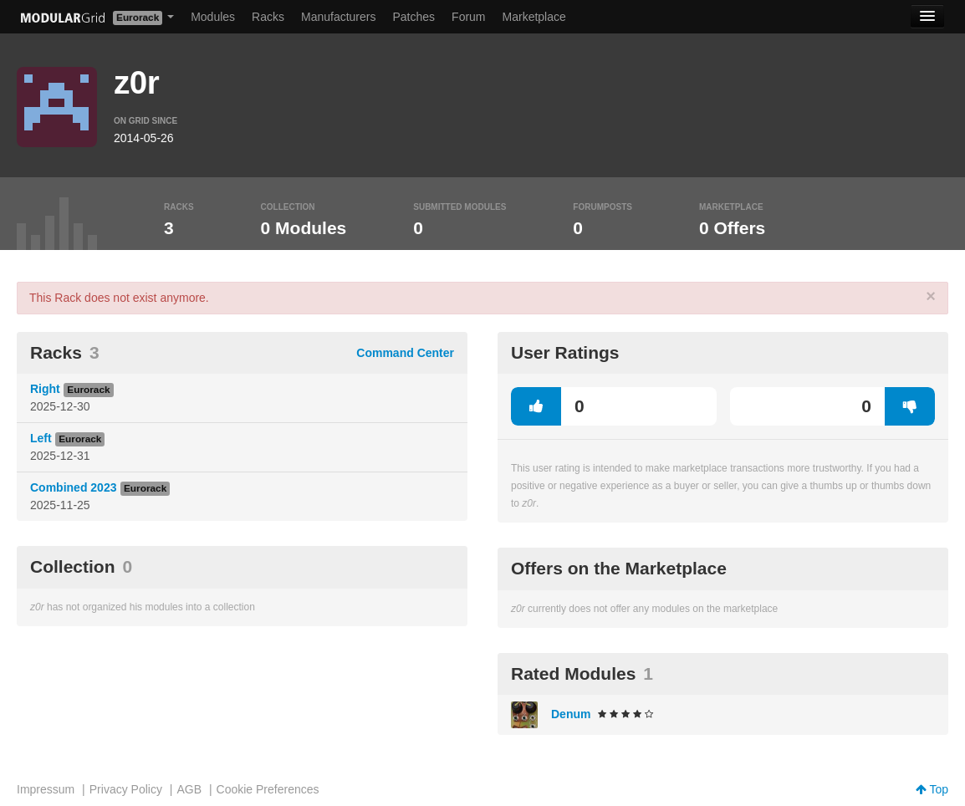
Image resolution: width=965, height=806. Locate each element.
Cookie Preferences (268, 789)
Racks (268, 16)
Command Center (405, 353)
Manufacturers (338, 16)
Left (41, 438)
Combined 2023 (73, 487)
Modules (213, 16)
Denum (570, 714)
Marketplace (534, 16)
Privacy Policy (125, 789)
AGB (189, 789)
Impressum (45, 789)
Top (932, 789)
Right (45, 388)
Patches (413, 16)
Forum (468, 16)
